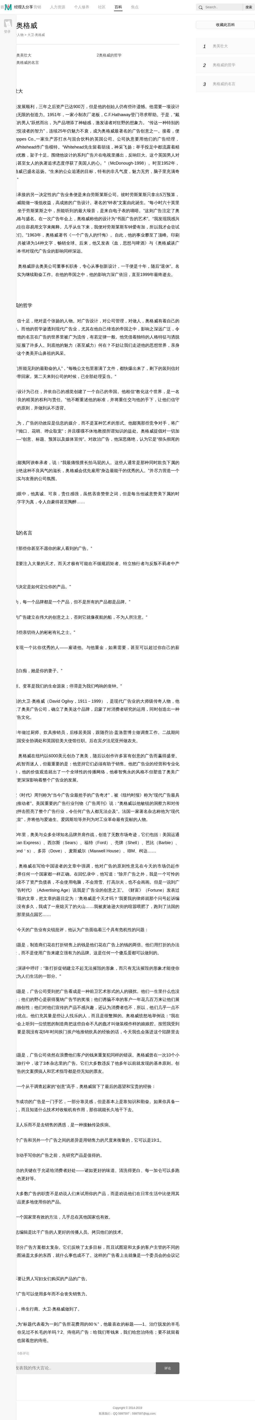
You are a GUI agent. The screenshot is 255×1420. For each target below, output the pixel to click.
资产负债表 (40, 882)
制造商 (61, 1023)
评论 (167, 1368)
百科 (118, 7)
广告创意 (140, 131)
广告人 (88, 811)
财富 (134, 890)
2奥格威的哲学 (109, 55)
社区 (102, 7)
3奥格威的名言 (26, 63)
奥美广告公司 (34, 709)
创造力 (36, 114)
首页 (4, 7)
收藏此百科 (225, 25)
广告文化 (21, 717)
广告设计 (81, 202)
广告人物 (17, 35)
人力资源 (57, 7)
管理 (21, 7)
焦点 (135, 7)
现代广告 (162, 795)
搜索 (249, 7)
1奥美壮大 (22, 55)
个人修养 (81, 7)
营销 (37, 7)
